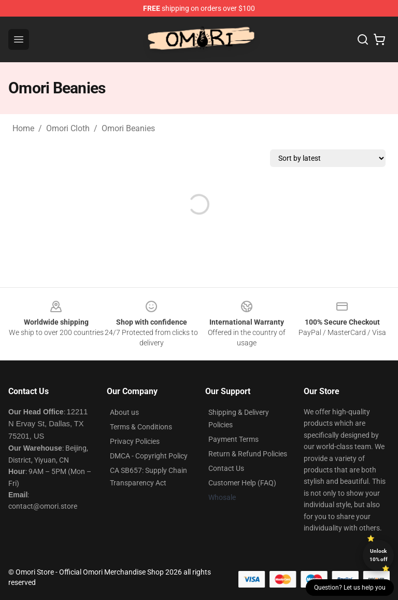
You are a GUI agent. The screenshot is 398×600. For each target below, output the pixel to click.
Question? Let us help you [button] (350, 587)
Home (23, 128)
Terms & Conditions (141, 427)
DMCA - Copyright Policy (149, 456)
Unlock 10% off (378, 555)
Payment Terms (233, 439)
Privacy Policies (135, 441)
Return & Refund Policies (247, 454)
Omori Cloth (68, 128)
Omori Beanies (128, 128)
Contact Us (226, 468)
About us (124, 412)
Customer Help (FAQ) (242, 483)
